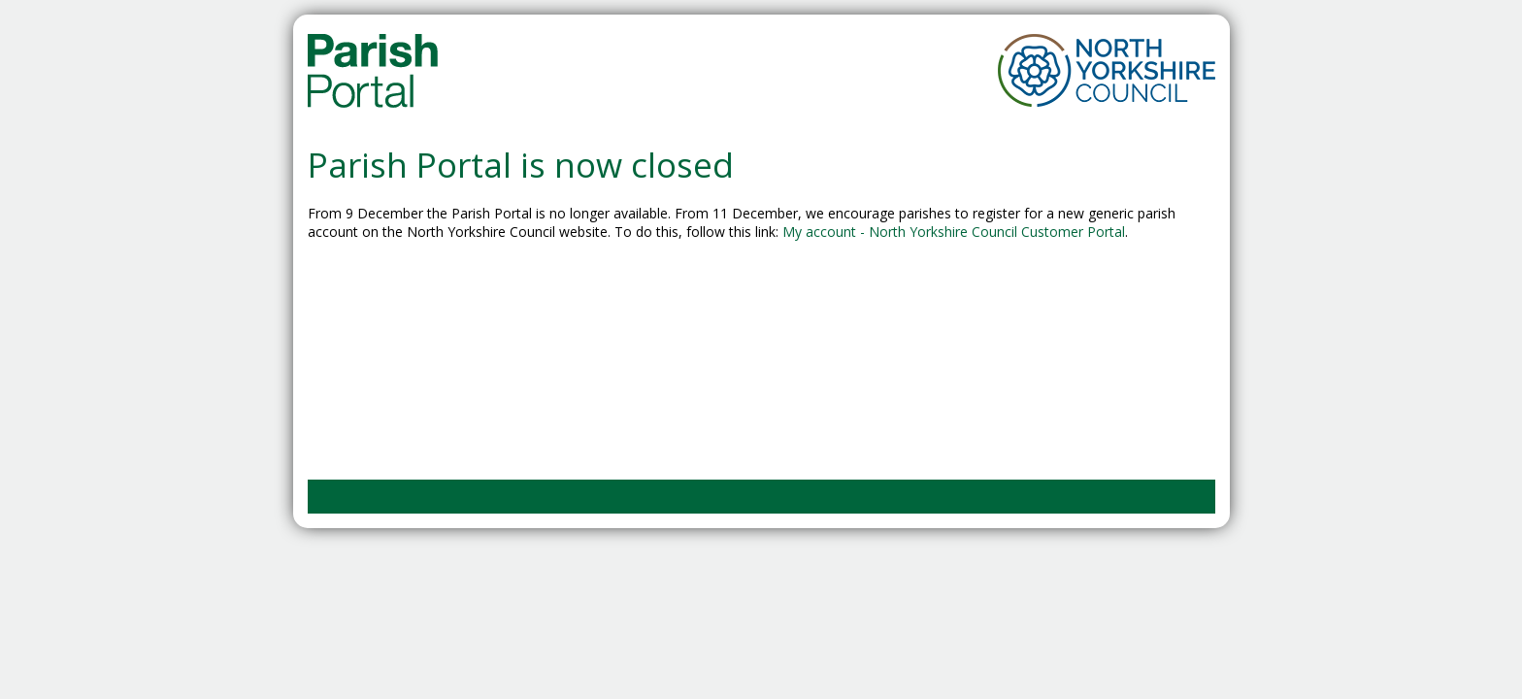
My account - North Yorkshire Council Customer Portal (953, 231)
